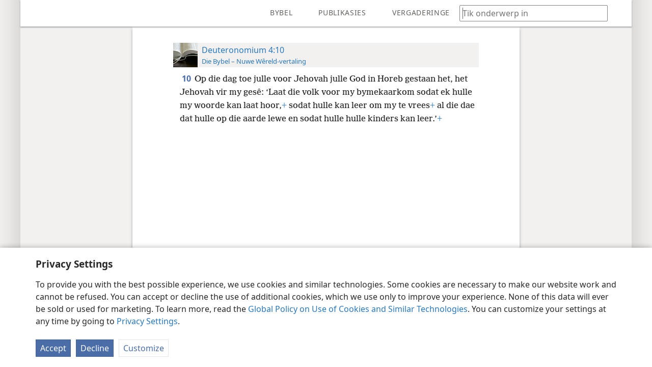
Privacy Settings (147, 321)
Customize (143, 348)
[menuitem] (35, 13)
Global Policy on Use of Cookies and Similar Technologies (358, 308)
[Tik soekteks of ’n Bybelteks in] (529, 13)
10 (187, 78)
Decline (94, 348)
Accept (53, 348)
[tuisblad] (35, 13)
